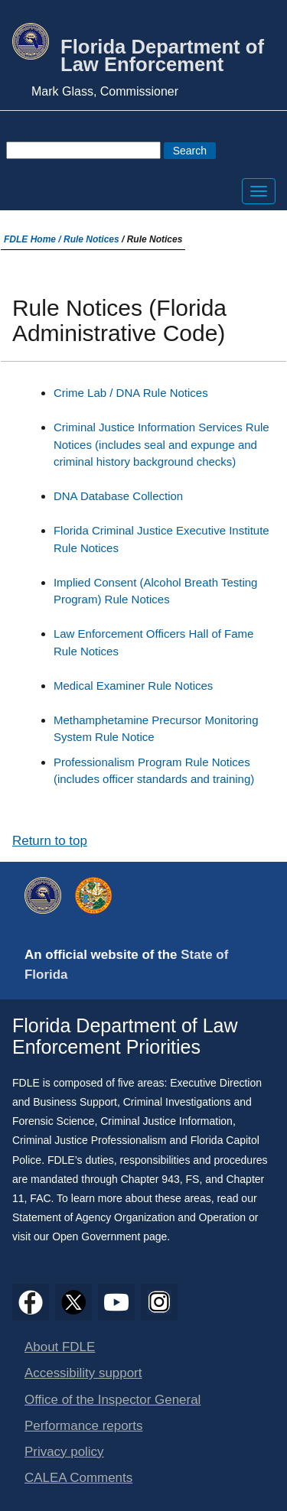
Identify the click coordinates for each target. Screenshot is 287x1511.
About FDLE (59, 1347)
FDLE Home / (34, 239)
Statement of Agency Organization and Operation (129, 1217)
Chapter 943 (150, 1179)
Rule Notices (91, 239)
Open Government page (109, 1236)
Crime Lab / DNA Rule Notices (131, 392)
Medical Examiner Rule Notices (133, 685)
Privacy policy (64, 1451)
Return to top (49, 840)
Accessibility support (83, 1373)
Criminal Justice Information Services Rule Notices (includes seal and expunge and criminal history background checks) (161, 444)
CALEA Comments (78, 1477)
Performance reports (83, 1425)
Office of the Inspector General (112, 1399)
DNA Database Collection (118, 495)
